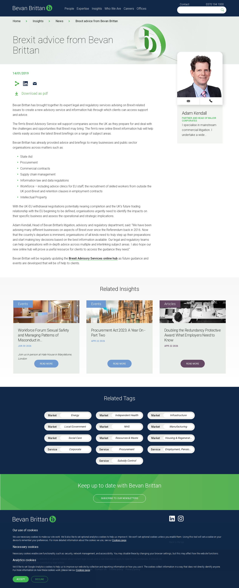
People (69, 8)
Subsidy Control (126, 460)
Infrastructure (178, 415)
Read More (46, 363)
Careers (129, 8)
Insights (97, 8)
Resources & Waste (126, 437)
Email (34, 83)
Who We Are (113, 8)
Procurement (126, 449)
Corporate (75, 449)
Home (17, 21)
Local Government (75, 426)
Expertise (83, 8)
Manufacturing (178, 426)
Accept (20, 579)
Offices (141, 8)
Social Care (74, 437)
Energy (75, 415)
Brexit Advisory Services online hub (93, 258)
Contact (184, 4)
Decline (39, 579)
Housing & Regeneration (179, 437)
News (59, 21)
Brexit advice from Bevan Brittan (96, 21)
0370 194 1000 (215, 4)
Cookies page (119, 540)
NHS (126, 426)
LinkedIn (25, 83)
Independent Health (126, 415)
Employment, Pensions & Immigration (179, 449)
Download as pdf (35, 93)
